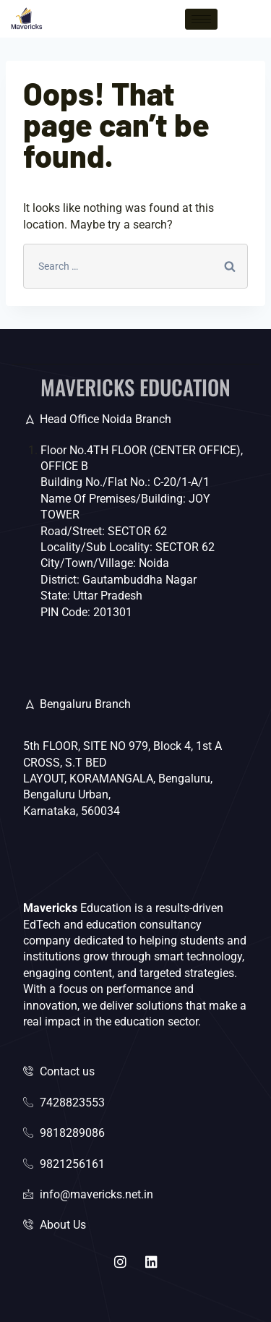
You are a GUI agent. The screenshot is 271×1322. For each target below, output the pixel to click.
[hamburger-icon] (201, 19)
